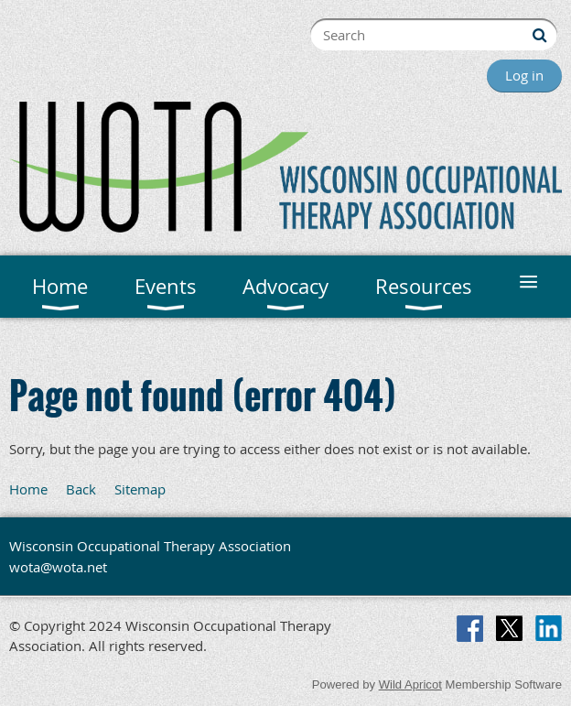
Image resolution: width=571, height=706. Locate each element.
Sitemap (140, 489)
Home (28, 489)
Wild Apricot (410, 684)
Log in (524, 75)
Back (81, 489)
